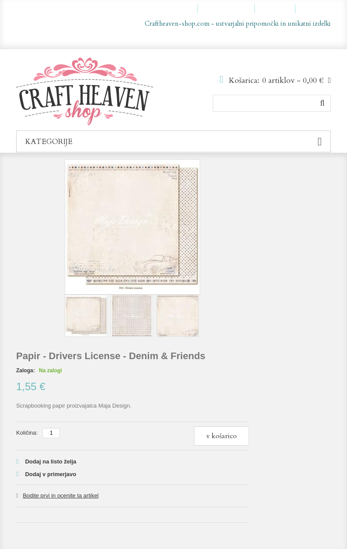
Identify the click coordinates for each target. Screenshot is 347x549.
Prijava (317, 8)
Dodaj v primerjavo (50, 474)
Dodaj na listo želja (50, 461)
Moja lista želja (230, 8)
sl (306, 38)
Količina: (27, 432)
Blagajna (279, 8)
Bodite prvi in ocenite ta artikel (60, 495)
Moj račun (178, 8)
